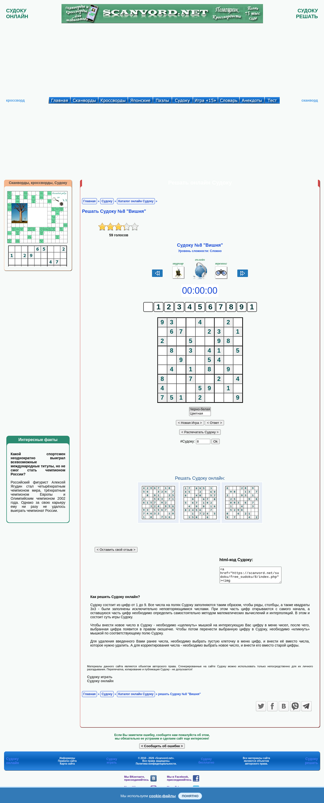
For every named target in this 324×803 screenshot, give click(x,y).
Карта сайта (67, 766)
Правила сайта (67, 763)
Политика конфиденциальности (156, 766)
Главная (89, 201)
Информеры (67, 761)
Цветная (200, 413)
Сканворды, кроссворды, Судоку (38, 183)
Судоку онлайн (100, 684)
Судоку (107, 201)
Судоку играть (99, 680)
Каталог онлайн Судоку (135, 201)
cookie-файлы (162, 796)
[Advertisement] (162, 59)
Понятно (190, 796)
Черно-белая (200, 409)
